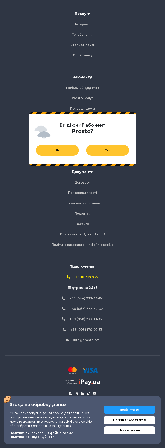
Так (107, 150)
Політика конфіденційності (32, 436)
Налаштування (130, 430)
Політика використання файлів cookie (41, 432)
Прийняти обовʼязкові (129, 420)
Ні (57, 150)
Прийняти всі (129, 410)
